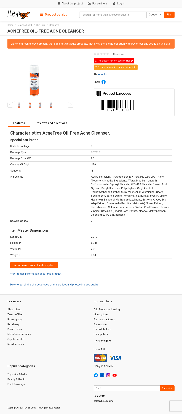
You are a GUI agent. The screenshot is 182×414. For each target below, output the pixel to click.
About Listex (14, 309)
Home (10, 25)
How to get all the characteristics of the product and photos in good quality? (55, 284)
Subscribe (167, 388)
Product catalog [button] (53, 14)
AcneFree (103, 74)
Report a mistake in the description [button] (34, 265)
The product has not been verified (114, 61)
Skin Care (40, 25)
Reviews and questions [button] (51, 123)
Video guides (101, 314)
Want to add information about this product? (36, 273)
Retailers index (15, 344)
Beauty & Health (25, 25)
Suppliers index (16, 339)
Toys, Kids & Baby (17, 374)
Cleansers (54, 25)
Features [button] (19, 123)
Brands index (14, 329)
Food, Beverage (16, 384)
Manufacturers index (19, 334)
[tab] (53, 14)
